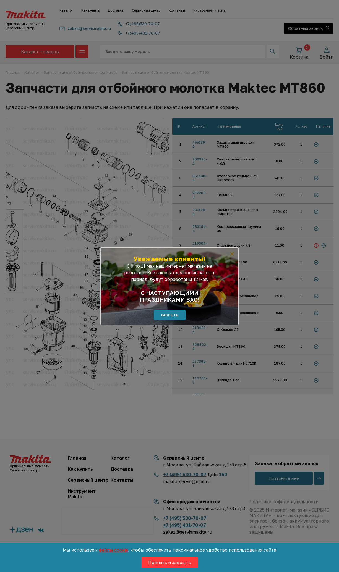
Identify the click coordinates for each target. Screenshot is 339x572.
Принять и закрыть (169, 562)
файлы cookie (113, 550)
